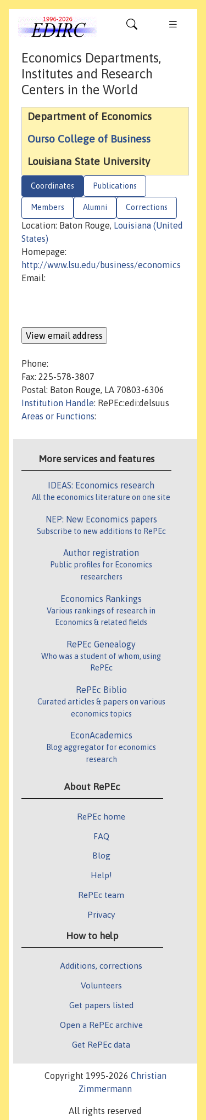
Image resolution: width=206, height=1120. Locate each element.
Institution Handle (57, 403)
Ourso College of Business (89, 139)
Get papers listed (101, 1005)
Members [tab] (47, 207)
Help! (101, 875)
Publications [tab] (115, 185)
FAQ (101, 836)
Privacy (101, 914)
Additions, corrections (101, 965)
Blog (101, 855)
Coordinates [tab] (52, 185)
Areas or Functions (57, 416)
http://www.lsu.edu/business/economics (101, 265)
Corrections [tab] (147, 207)
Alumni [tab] (95, 207)
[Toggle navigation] (131, 27)
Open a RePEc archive (101, 1025)
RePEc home (101, 816)
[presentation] (104, 306)
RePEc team (101, 895)
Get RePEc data (101, 1044)
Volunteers (101, 985)
